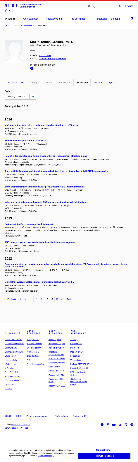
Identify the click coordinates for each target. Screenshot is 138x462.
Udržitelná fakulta (12, 380)
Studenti (115, 18)
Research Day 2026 (57, 386)
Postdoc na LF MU (56, 375)
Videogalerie (75, 360)
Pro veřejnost (78, 332)
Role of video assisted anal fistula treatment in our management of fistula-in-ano (46, 156)
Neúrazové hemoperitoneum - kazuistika (25, 140)
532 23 (45, 55)
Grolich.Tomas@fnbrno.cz (52, 58)
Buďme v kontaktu (34, 344)
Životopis (34, 82)
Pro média (74, 348)
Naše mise (9, 368)
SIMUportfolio (61, 416)
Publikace (82, 82)
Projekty (98, 82)
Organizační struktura (14, 352)
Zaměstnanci (10, 384)
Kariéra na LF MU (12, 376)
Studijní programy (34, 348)
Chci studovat (34, 332)
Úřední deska (10, 364)
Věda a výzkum (56, 332)
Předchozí (10, 299)
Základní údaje (16, 82)
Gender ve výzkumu (57, 363)
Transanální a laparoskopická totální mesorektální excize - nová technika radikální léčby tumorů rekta (56, 171)
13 (62, 299)
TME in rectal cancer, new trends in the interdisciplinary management (40, 242)
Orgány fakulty (11, 348)
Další (70, 299)
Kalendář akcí (76, 344)
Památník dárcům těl (79, 368)
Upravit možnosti (53, 457)
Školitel (49, 82)
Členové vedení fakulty (14, 344)
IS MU (8, 416)
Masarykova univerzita (20, 424)
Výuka (111, 82)
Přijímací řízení (33, 352)
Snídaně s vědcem (56, 371)
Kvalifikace (64, 82)
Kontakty (8, 388)
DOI (59, 165)
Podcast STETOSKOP (79, 364)
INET (18, 416)
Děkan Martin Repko (13, 340)
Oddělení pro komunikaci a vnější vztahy (78, 382)
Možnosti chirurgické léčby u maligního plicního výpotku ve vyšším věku (42, 125)
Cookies (24, 428)
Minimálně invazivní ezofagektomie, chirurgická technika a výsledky (39, 282)
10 (46, 299)
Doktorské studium (56, 348)
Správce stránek (11, 428)
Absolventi (101, 18)
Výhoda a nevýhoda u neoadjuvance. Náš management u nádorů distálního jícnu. (46, 202)
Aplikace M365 (80, 416)
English (129, 6)
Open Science (54, 367)
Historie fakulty (11, 360)
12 (57, 299)
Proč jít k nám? (33, 340)
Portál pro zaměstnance (37, 416)
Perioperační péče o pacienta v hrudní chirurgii (29, 224)
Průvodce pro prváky (35, 364)
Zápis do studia (33, 356)
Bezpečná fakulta (12, 372)
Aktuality (73, 340)
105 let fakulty (10, 356)
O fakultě (12, 333)
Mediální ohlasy (76, 352)
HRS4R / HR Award (57, 359)
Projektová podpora (57, 344)
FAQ (28, 360)
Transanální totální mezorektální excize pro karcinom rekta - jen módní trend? (44, 187)
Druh (7, 91)
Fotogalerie (75, 356)
